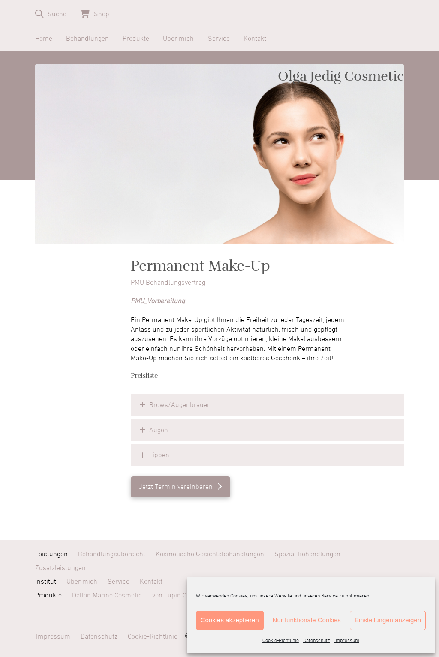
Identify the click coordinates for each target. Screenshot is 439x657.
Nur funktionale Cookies (307, 620)
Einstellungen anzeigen (388, 620)
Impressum (346, 640)
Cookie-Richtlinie (280, 640)
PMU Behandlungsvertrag (168, 282)
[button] (50, 14)
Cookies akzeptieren (230, 620)
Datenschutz (316, 640)
